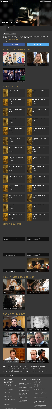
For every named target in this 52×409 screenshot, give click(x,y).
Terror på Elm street (22, 376)
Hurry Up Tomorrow (7, 401)
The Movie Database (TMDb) (30, 361)
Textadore (35, 400)
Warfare (5, 385)
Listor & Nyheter (12, 223)
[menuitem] (2, 368)
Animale (5, 397)
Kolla (35, 395)
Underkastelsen (21, 383)
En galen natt (21, 390)
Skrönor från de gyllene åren (23, 393)
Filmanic (35, 386)
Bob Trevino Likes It (7, 378)
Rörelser (5, 382)
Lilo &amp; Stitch (6, 405)
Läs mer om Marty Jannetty (12, 39)
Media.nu (35, 402)
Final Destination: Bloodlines (8, 398)
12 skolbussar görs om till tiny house (39, 390)
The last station (21, 384)
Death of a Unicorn (7, 390)
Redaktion (35, 381)
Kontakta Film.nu (36, 379)
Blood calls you (21, 395)
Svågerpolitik (36, 405)
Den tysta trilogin (6, 392)
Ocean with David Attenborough (9, 386)
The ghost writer (21, 388)
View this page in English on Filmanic (10, 33)
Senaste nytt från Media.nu (18, 50)
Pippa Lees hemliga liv (22, 380)
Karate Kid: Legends (7, 406)
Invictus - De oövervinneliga (23, 386)
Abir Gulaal (5, 389)
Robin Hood (21, 374)
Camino (20, 377)
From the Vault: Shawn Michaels (14, 37)
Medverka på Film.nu (37, 382)
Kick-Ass (20, 391)
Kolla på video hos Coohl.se (18, 273)
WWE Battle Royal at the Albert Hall (30, 37)
